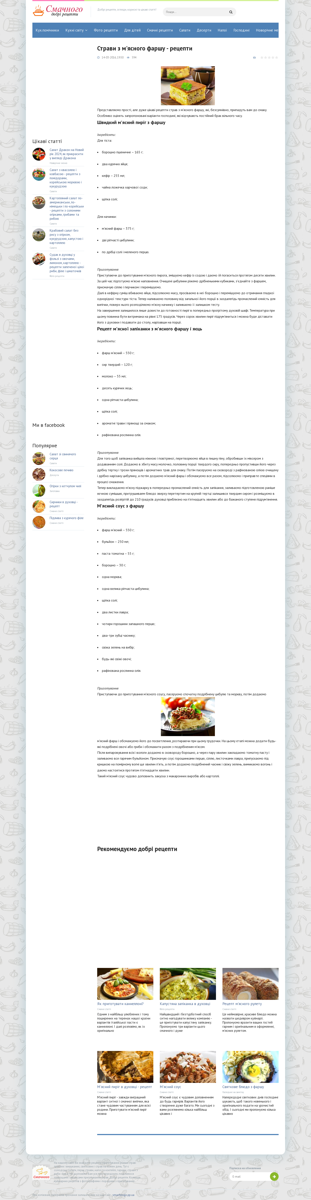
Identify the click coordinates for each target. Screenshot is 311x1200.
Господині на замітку (233, 1092)
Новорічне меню (269, 30)
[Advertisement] (188, 809)
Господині (241, 30)
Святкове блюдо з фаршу (243, 1086)
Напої (222, 30)
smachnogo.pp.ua (123, 1195)
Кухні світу (74, 30)
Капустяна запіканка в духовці (185, 1003)
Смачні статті (104, 1009)
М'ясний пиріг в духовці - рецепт (124, 1086)
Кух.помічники (47, 30)
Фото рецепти (106, 30)
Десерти (204, 30)
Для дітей (132, 30)
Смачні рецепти (160, 30)
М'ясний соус (170, 1086)
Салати (184, 30)
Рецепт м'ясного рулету (242, 1003)
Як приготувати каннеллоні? (120, 1003)
